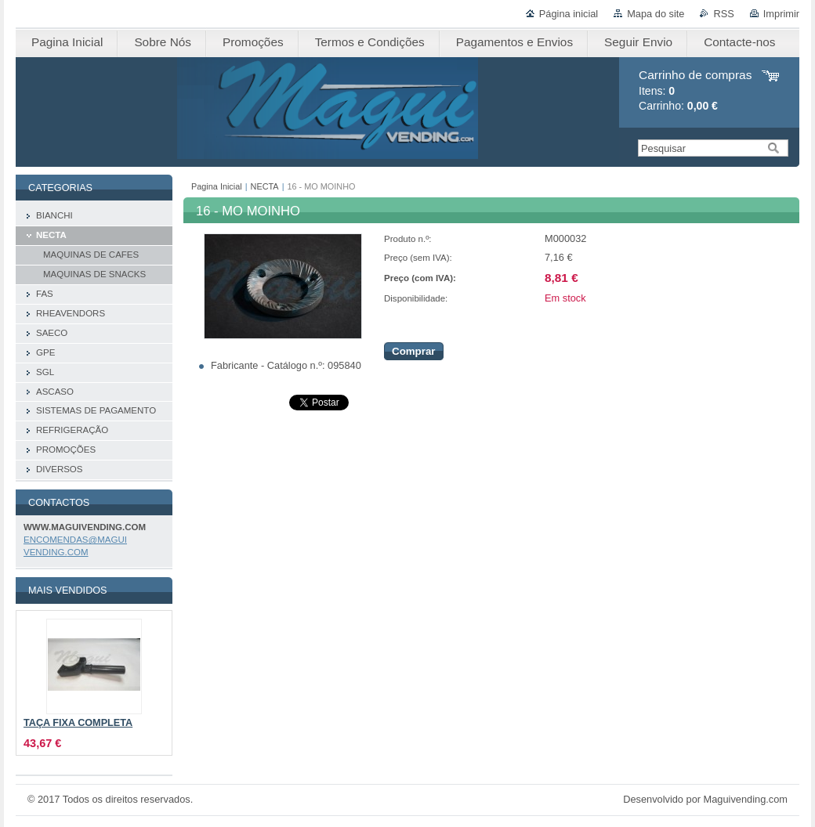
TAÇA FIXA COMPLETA (78, 722)
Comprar (414, 351)
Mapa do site (655, 14)
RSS (723, 14)
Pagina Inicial (216, 186)
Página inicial (568, 14)
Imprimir (781, 14)
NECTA (265, 186)
